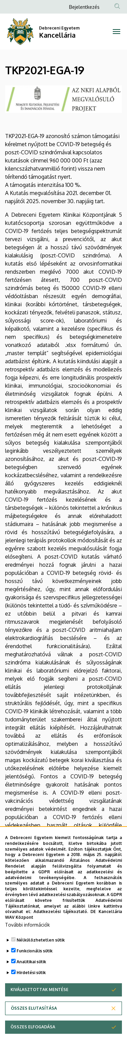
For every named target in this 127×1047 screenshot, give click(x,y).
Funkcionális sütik (34, 969)
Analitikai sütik (31, 980)
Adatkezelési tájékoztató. (61, 929)
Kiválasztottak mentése (39, 1007)
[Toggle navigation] (116, 32)
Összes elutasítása (34, 1026)
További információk (27, 943)
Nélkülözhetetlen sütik (41, 958)
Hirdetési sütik (31, 990)
